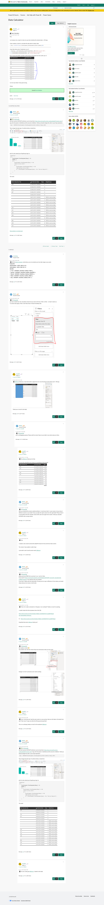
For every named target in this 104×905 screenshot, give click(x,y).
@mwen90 (17, 119)
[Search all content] (79, 8)
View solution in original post (16, 231)
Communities (47, 1)
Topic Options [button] (60, 23)
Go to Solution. (38, 90)
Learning (58, 1)
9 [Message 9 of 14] (22, 626)
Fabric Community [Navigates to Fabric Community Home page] (22, 2)
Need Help (16, 95)
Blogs (54, 1)
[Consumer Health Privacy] (26, 900)
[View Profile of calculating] (15, 256)
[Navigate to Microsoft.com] (12, 2)
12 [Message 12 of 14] (22, 851)
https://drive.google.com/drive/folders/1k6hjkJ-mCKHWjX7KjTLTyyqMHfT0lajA (38, 618)
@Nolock (17, 381)
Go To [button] (92, 5)
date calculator (19, 262)
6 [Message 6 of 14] (22, 520)
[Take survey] (73, 52)
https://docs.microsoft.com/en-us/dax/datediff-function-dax (48, 121)
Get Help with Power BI (34, 15)
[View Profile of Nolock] (14, 111)
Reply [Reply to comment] (61, 238)
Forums (30, 1)
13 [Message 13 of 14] (22, 875)
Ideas (42, 1)
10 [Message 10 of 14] (22, 699)
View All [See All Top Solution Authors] (71, 83)
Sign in (84, 5)
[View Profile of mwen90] (15, 28)
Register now (91, 10)
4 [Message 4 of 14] (19, 439)
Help (88, 5)
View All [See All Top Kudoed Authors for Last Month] (71, 111)
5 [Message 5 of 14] (22, 489)
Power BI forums (13, 15)
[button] (52, 23)
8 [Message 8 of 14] (22, 587)
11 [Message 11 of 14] (22, 728)
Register (78, 5)
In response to (14, 114)
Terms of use (86, 896)
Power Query (47, 15)
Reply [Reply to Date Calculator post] (61, 98)
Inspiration (36, 1)
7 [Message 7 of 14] (22, 554)
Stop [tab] (83, 55)
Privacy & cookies (78, 896)
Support (64, 1)
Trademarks (92, 896)
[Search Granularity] (57, 8)
